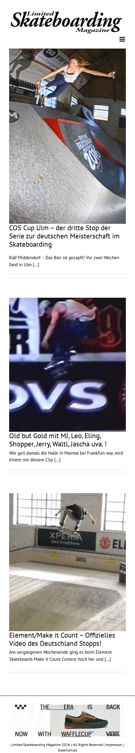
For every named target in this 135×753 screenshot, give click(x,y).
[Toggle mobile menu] (122, 39)
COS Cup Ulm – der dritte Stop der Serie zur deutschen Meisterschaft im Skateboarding (64, 235)
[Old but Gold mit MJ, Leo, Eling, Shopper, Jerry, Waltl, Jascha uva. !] (67, 365)
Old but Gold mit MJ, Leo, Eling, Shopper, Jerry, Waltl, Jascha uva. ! (58, 439)
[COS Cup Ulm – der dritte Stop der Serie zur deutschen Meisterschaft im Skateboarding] (67, 136)
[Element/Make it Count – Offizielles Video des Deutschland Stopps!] (67, 562)
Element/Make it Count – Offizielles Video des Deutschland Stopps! (62, 639)
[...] (36, 264)
